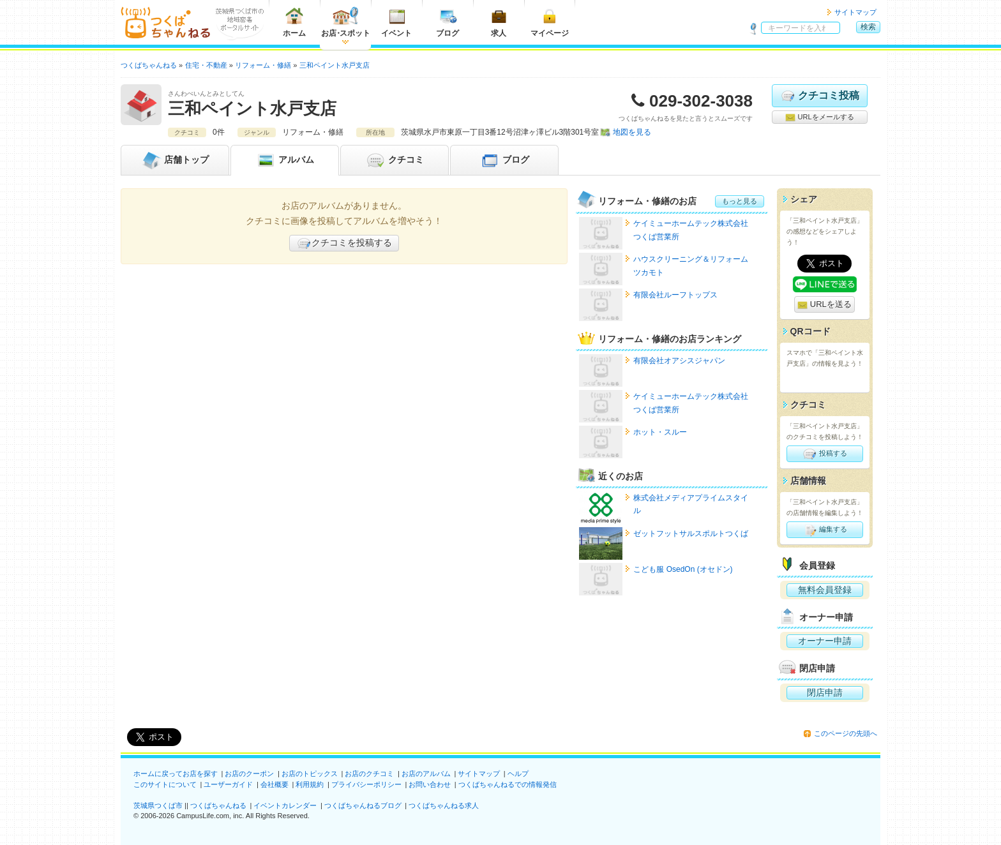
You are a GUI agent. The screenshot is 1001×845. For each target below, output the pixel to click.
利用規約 (310, 784)
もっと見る (739, 201)
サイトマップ (855, 12)
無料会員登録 (825, 590)
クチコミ (394, 160)
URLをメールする (819, 117)
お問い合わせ (430, 784)
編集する (824, 529)
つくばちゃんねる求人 (444, 805)
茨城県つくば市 (158, 805)
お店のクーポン (249, 773)
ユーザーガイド (228, 784)
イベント (396, 22)
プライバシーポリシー (366, 784)
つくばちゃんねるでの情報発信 (507, 784)
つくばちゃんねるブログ (363, 805)
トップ (175, 160)
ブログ (447, 22)
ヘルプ (518, 773)
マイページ (550, 22)
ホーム (294, 22)
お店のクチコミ (369, 773)
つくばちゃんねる (218, 805)
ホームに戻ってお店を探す (175, 773)
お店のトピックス (310, 773)
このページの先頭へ (845, 733)
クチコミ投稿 (819, 95)
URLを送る (824, 304)
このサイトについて (165, 784)
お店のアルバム (426, 773)
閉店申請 (825, 692)
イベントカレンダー (285, 805)
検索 (868, 26)
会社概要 (274, 784)
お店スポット (345, 22)
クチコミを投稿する (344, 243)
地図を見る (632, 132)
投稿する (824, 453)
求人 (498, 22)
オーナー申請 (825, 641)
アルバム (284, 160)
